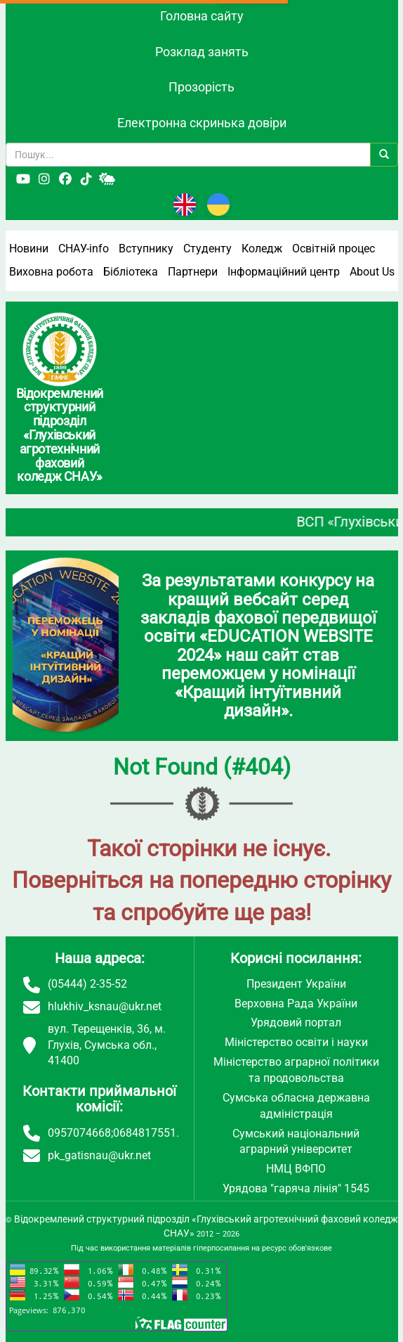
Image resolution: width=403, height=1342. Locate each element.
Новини (28, 248)
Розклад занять (202, 51)
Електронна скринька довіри (201, 122)
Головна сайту (202, 15)
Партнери (193, 271)
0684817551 (144, 1133)
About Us (372, 271)
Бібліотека (130, 271)
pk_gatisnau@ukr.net (99, 1155)
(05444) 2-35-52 (87, 984)
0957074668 (79, 1133)
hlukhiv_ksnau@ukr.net (104, 1006)
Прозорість (201, 86)
